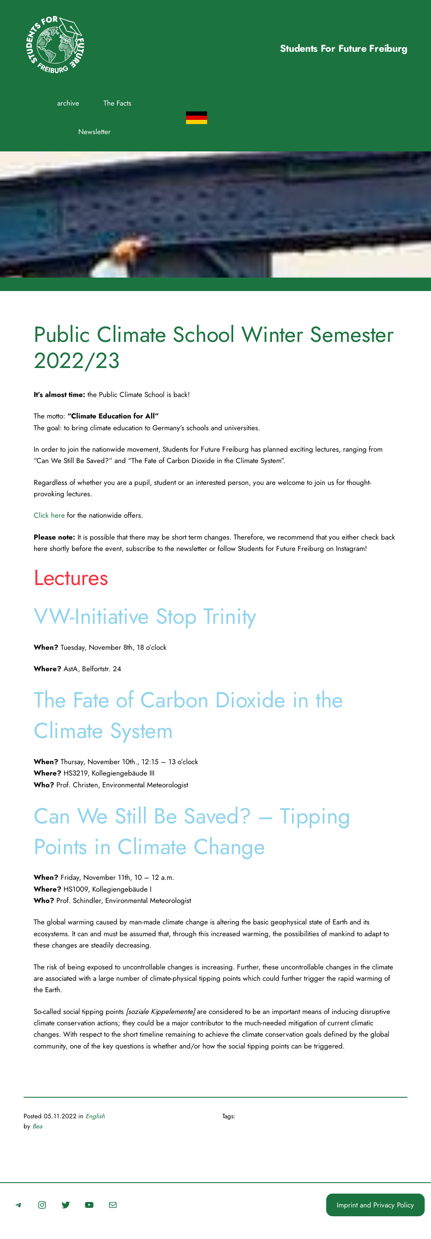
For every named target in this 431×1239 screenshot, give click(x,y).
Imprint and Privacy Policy (375, 1205)
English (95, 1116)
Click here (49, 515)
